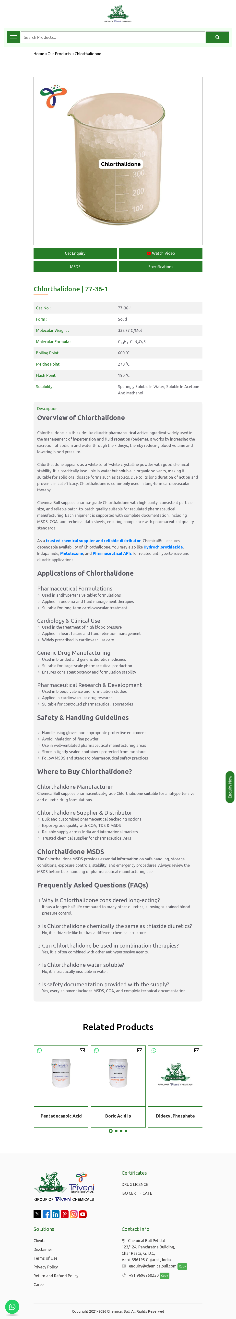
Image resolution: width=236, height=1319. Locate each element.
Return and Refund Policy (56, 1276)
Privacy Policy (46, 1267)
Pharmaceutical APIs (112, 553)
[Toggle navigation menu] (13, 37)
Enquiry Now (230, 787)
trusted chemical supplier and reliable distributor (93, 540)
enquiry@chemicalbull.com (148, 1266)
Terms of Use (45, 1258)
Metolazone (71, 553)
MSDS (75, 266)
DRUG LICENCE (135, 1184)
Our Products (59, 54)
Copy (180, 1266)
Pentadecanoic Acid (61, 1115)
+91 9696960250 (139, 1275)
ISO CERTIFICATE (137, 1193)
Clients (40, 1240)
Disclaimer (43, 1249)
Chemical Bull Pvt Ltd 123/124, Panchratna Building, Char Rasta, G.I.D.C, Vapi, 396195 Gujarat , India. (148, 1250)
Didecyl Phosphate (175, 1115)
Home (39, 54)
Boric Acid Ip (118, 1115)
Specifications (160, 266)
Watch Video (161, 253)
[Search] (217, 37)
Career (39, 1284)
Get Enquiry (75, 253)
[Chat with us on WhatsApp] (12, 1306)
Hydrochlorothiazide (163, 547)
